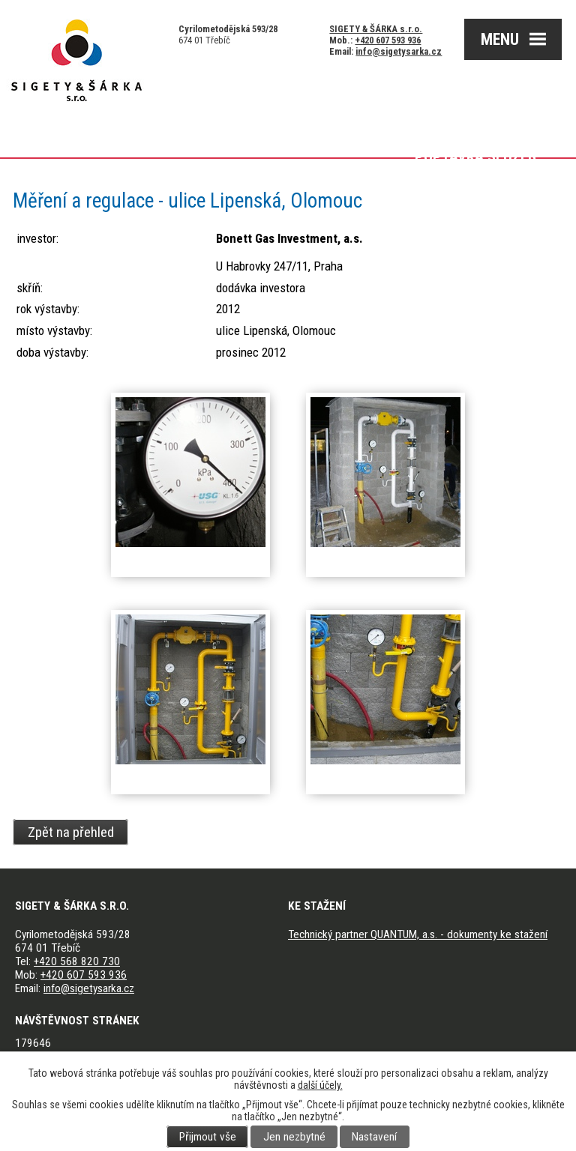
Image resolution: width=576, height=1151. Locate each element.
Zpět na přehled (71, 832)
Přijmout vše (207, 1137)
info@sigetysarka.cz (399, 51)
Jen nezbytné (294, 1137)
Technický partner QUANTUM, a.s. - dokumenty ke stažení (418, 934)
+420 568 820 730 (77, 961)
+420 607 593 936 (388, 40)
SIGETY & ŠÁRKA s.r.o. (375, 28)
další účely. (320, 1085)
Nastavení (374, 1137)
